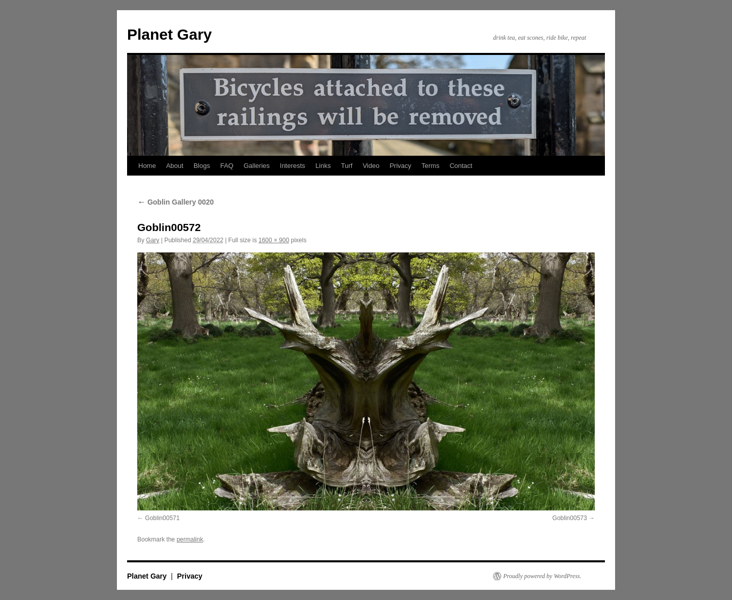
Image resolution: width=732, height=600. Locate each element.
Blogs (202, 165)
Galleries (256, 165)
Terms (430, 165)
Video (370, 165)
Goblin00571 (162, 518)
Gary (152, 240)
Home (147, 165)
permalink (189, 539)
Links (322, 165)
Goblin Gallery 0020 (175, 202)
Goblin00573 (570, 518)
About (175, 165)
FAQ (226, 165)
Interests (293, 165)
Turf (347, 165)
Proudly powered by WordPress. (542, 576)
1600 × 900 (273, 240)
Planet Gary (169, 34)
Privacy (400, 165)
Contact (460, 165)
